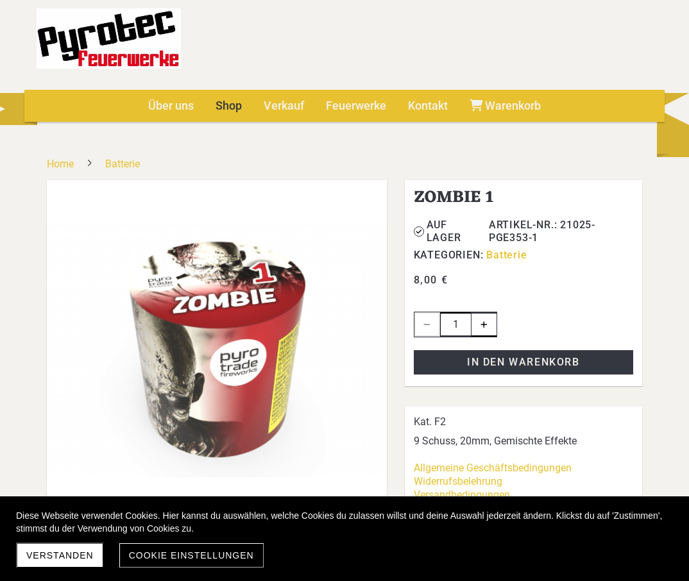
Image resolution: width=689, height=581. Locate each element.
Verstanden (60, 555)
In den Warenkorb (523, 362)
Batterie (506, 255)
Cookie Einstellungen (191, 555)
